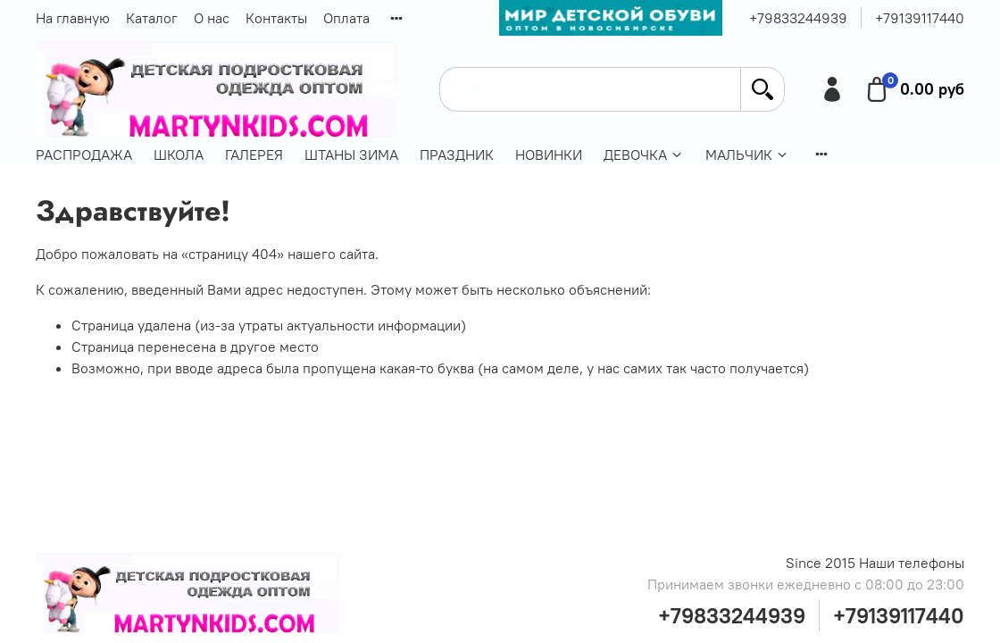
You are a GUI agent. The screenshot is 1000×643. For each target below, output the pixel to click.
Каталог (152, 18)
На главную (73, 18)
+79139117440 (919, 18)
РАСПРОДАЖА (84, 154)
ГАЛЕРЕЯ (254, 154)
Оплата (346, 18)
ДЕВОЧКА (644, 154)
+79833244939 (798, 18)
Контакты (276, 18)
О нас (211, 18)
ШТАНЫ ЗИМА (351, 154)
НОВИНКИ (548, 154)
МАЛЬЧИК (747, 154)
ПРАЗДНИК (457, 154)
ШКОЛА (179, 154)
